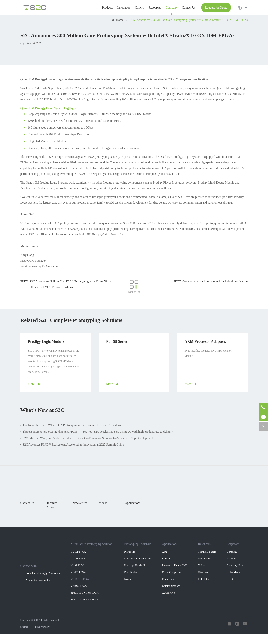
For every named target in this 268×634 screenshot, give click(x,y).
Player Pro (129, 551)
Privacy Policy (42, 626)
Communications (171, 586)
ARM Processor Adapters (205, 341)
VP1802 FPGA (80, 579)
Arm (164, 551)
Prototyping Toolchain (137, 543)
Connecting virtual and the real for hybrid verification (215, 281)
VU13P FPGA (78, 558)
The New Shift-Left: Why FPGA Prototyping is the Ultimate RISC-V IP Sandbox (72, 425)
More (31, 383)
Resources (204, 543)
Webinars (203, 572)
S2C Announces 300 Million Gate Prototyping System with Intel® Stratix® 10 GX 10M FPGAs (189, 19)
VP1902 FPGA (79, 586)
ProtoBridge (130, 572)
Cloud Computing (171, 572)
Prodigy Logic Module (46, 341)
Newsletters (204, 558)
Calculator (203, 579)
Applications (170, 543)
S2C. (36, 619)
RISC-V (166, 558)
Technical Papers (207, 551)
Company (232, 551)
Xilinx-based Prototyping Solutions (92, 543)
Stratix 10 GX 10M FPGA (85, 592)
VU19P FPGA (78, 551)
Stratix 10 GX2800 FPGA (84, 599)
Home (119, 19)
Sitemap (24, 626)
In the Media (233, 572)
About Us (232, 558)
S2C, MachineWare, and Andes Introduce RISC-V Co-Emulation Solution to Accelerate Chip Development (88, 438)
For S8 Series (117, 341)
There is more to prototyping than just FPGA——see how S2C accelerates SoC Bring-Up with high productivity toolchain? (98, 431)
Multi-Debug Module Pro (137, 558)
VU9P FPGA (78, 565)
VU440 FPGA (78, 572)
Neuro (127, 579)
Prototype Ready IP (134, 565)
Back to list (134, 286)
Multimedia (168, 579)
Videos (201, 565)
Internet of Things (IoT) (175, 565)
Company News (235, 565)
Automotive (168, 592)
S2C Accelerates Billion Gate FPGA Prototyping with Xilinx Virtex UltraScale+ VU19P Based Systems (71, 284)
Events (230, 579)
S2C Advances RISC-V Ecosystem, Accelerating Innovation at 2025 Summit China (73, 444)
